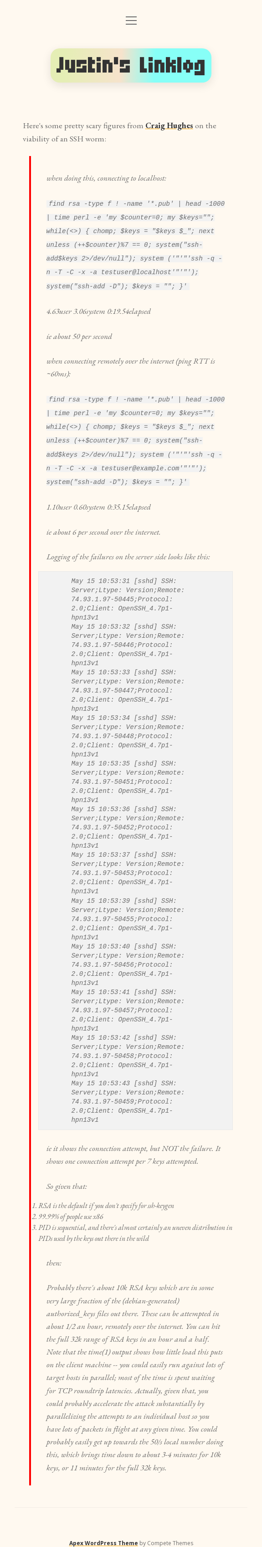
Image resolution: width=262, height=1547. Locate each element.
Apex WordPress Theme (103, 1537)
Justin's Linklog (131, 65)
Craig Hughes (169, 125)
